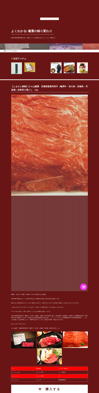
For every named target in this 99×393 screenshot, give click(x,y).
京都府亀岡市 (62, 380)
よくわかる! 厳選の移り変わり (31, 31)
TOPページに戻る (10, 51)
